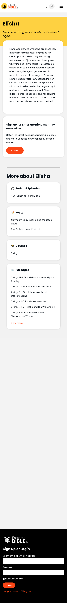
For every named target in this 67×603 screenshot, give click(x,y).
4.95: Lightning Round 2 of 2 (25, 191)
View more (17, 319)
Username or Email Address (19, 551)
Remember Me (13, 574)
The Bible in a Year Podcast (25, 225)
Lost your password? (12, 587)
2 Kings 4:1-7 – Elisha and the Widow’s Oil (33, 302)
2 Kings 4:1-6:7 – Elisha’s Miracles (28, 297)
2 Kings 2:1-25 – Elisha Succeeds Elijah (31, 282)
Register (27, 587)
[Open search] (45, 6)
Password (8, 563)
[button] (61, 6)
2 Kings (15, 249)
